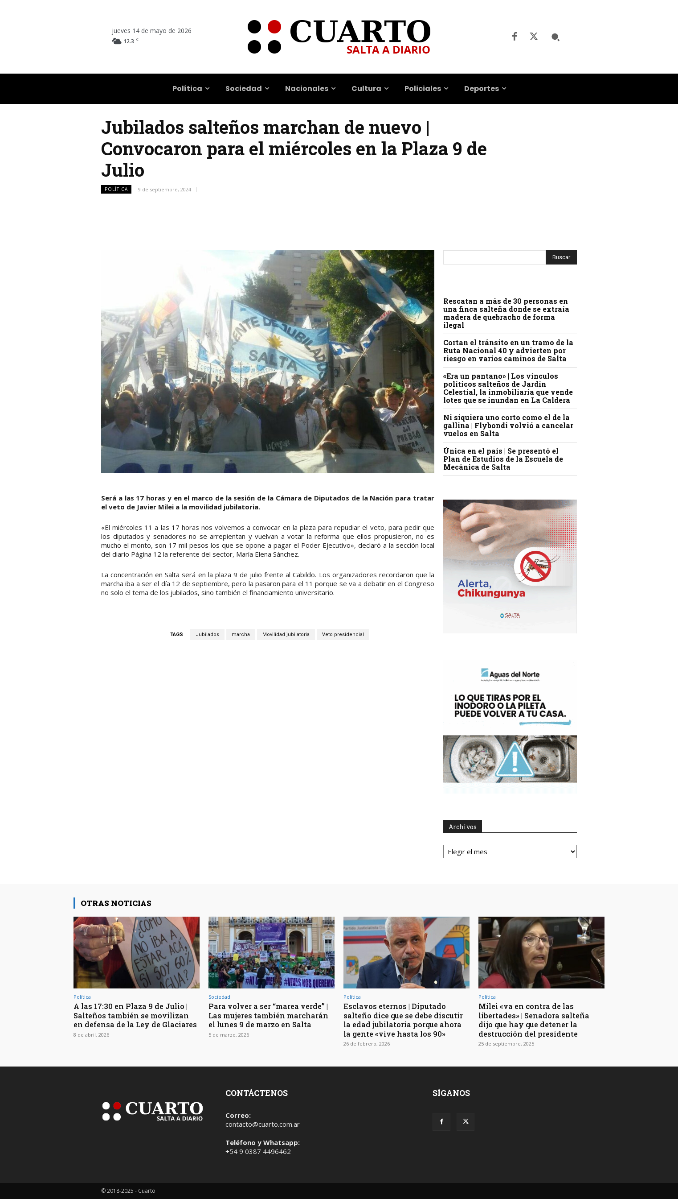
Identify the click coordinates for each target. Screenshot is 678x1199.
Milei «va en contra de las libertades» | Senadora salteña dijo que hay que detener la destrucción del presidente (536, 1019)
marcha (241, 634)
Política (116, 189)
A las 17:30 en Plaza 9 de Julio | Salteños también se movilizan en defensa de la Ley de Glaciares (134, 1019)
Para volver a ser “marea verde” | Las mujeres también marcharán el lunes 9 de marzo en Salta (271, 1015)
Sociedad (219, 996)
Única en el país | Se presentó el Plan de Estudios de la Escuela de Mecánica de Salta (503, 458)
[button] (555, 37)
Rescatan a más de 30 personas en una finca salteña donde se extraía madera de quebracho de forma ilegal (506, 313)
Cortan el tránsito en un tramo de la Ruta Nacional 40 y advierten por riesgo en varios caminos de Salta (508, 350)
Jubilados (207, 634)
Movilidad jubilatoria (286, 634)
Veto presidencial (343, 634)
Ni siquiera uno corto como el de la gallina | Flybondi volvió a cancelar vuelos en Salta (508, 425)
